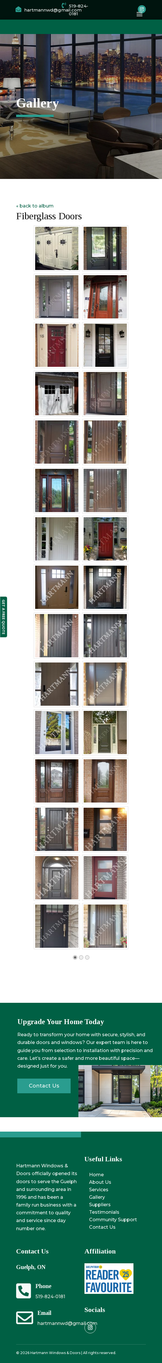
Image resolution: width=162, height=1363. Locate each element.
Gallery (97, 1197)
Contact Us (102, 1227)
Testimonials (104, 1212)
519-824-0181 (50, 1296)
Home (96, 1174)
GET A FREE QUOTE (3, 616)
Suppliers (100, 1204)
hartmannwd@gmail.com (67, 1323)
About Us (100, 1182)
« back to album (35, 206)
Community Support (113, 1219)
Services (98, 1189)
